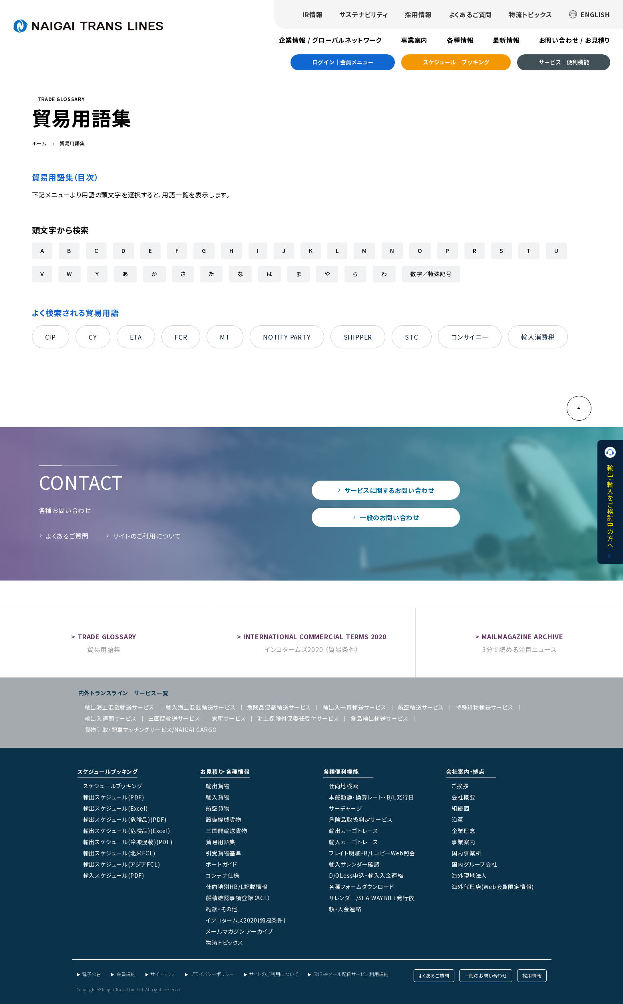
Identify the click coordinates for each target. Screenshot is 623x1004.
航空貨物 (217, 808)
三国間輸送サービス (174, 718)
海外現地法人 (469, 875)
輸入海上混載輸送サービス (201, 707)
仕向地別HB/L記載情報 (237, 887)
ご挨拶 (460, 786)
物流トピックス (530, 14)
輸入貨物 (217, 797)
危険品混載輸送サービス (279, 707)
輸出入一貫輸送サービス (354, 707)
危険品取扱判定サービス (361, 819)
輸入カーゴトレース (353, 842)
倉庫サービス (229, 718)
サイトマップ (162, 973)
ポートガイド (221, 864)
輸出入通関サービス (111, 718)
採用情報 (418, 14)
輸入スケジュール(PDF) (113, 875)
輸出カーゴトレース (353, 831)
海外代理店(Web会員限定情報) (493, 887)
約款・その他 (222, 909)
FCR (181, 337)
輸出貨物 (217, 786)
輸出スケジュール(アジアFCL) (121, 864)
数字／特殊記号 (431, 274)
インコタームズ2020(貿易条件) (246, 920)
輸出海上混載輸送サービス (120, 707)
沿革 (458, 819)
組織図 (460, 808)
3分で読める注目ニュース (519, 649)
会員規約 (125, 973)
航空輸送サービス (421, 707)
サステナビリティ (363, 14)
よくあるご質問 (470, 14)
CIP (50, 337)
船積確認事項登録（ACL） (238, 898)
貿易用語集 (104, 649)
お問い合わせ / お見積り (574, 40)
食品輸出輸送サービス (379, 718)
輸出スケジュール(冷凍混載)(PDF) (128, 842)
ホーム (39, 143)
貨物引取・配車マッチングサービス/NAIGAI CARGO (151, 730)
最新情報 (506, 40)
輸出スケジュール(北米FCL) (119, 853)
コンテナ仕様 (222, 875)
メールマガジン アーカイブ (239, 931)
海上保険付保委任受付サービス (298, 718)
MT (225, 337)
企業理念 (463, 831)
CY (93, 337)
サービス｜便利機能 (564, 62)
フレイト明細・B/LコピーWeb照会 (372, 853)
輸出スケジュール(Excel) (115, 808)
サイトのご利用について (147, 536)
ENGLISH (589, 14)
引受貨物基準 (223, 853)
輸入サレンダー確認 (354, 864)
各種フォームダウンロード (361, 887)
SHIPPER (358, 337)
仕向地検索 (343, 786)
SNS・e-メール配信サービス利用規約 (350, 973)
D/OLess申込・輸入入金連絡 (366, 875)
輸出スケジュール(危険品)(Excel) (126, 831)
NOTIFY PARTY (287, 337)
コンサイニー (470, 337)
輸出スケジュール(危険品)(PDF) (125, 819)
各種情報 (460, 40)
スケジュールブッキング (112, 786)
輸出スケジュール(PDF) (113, 797)
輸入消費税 (538, 337)
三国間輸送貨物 (226, 831)
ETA (136, 337)
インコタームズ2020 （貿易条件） (312, 649)
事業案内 (414, 40)
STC (411, 337)
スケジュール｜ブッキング (456, 62)
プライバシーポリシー (212, 973)
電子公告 (91, 973)
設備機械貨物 (223, 819)
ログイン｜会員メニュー (343, 62)
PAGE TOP (579, 408)
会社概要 (463, 797)
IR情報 (312, 14)
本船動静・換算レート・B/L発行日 (371, 797)
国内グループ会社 (474, 864)
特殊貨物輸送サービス (485, 707)
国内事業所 (466, 853)
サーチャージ (345, 808)
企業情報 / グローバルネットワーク (330, 40)
